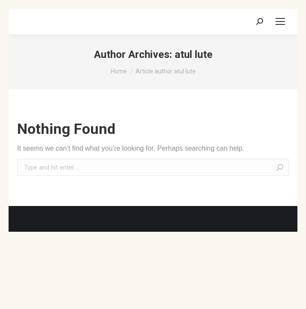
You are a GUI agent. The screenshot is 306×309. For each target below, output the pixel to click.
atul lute (193, 54)
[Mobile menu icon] (280, 21)
